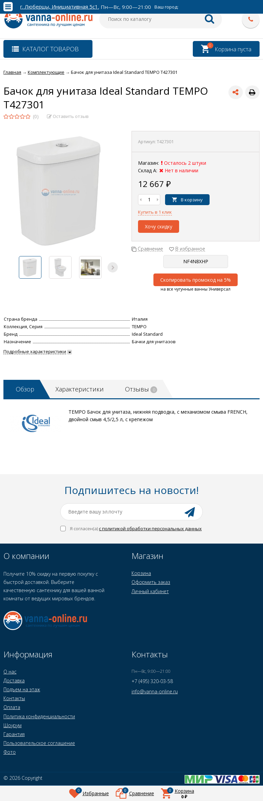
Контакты (14, 698)
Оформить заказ (151, 582)
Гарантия (14, 734)
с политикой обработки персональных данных (150, 528)
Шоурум (12, 725)
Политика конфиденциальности (39, 716)
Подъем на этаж (21, 689)
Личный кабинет (150, 591)
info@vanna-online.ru (155, 691)
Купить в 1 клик (155, 212)
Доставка (14, 680)
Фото (9, 752)
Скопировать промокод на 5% (195, 280)
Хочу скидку (158, 226)
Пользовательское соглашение (39, 743)
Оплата (11, 707)
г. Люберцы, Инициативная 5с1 (59, 6)
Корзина (141, 573)
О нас (9, 671)
